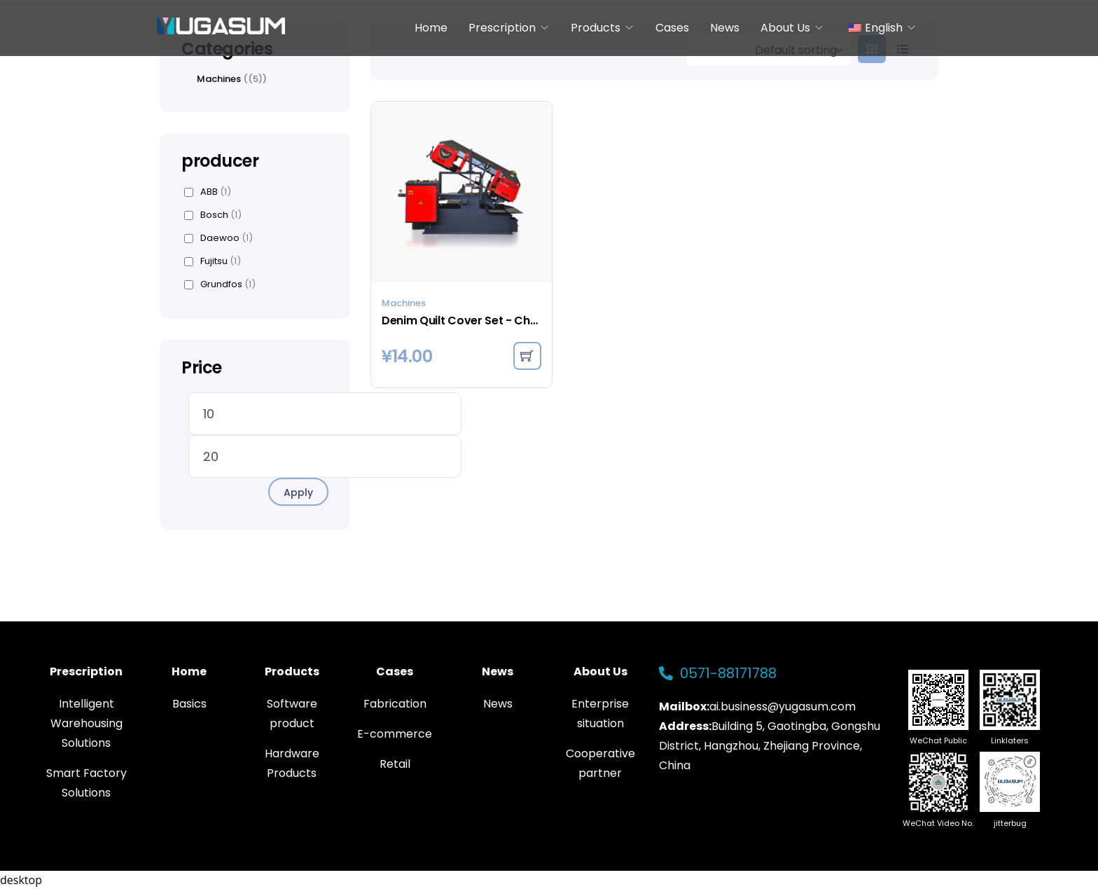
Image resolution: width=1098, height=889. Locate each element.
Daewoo (218, 238)
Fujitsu (212, 261)
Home (431, 28)
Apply (298, 492)
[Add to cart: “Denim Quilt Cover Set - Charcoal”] (527, 356)
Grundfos (220, 284)
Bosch (213, 215)
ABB (207, 192)
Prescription (502, 28)
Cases (672, 28)
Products (595, 28)
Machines (404, 303)
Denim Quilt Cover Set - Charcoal (461, 320)
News (724, 28)
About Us (785, 28)
